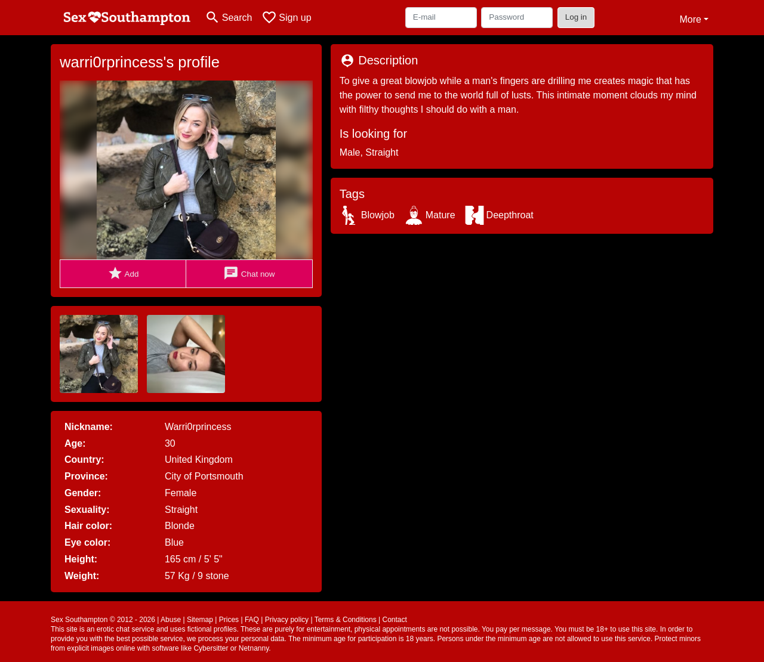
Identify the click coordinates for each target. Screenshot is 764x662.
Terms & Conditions (346, 619)
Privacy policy (287, 619)
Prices (229, 619)
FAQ (252, 619)
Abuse (171, 619)
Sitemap (200, 619)
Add (123, 273)
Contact (394, 619)
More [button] (690, 19)
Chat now (249, 273)
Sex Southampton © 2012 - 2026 (103, 619)
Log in (576, 17)
